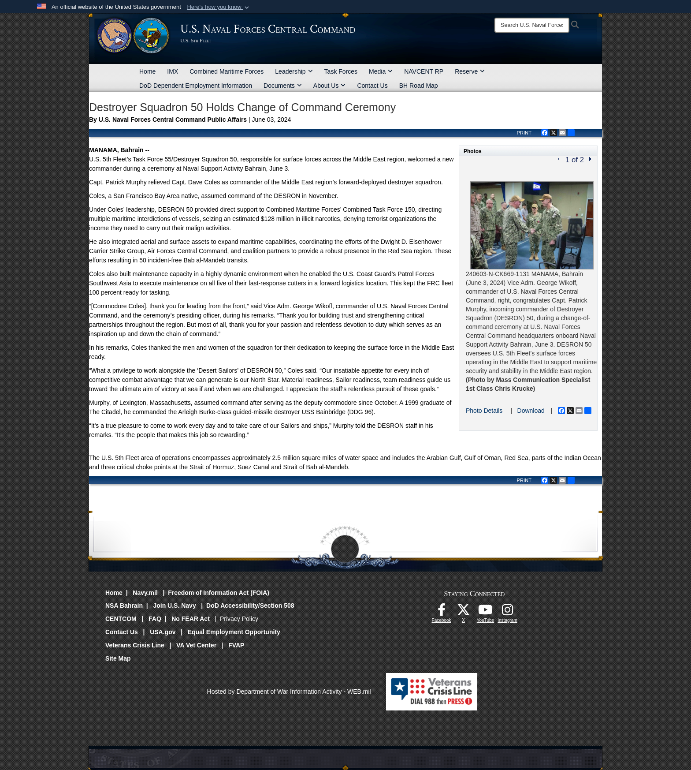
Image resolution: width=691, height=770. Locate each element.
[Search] (531, 25)
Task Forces (340, 71)
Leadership (293, 71)
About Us (329, 85)
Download (531, 410)
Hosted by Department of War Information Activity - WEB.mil (289, 691)
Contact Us (372, 85)
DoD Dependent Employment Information (195, 85)
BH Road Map (418, 85)
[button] (219, 7)
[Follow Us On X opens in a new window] (464, 612)
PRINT (523, 132)
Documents (283, 85)
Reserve (470, 71)
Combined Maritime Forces (226, 71)
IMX (172, 71)
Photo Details (484, 410)
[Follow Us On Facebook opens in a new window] (442, 612)
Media (381, 71)
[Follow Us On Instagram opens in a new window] (508, 612)
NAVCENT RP (423, 71)
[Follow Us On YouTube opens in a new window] (486, 612)
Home (147, 71)
